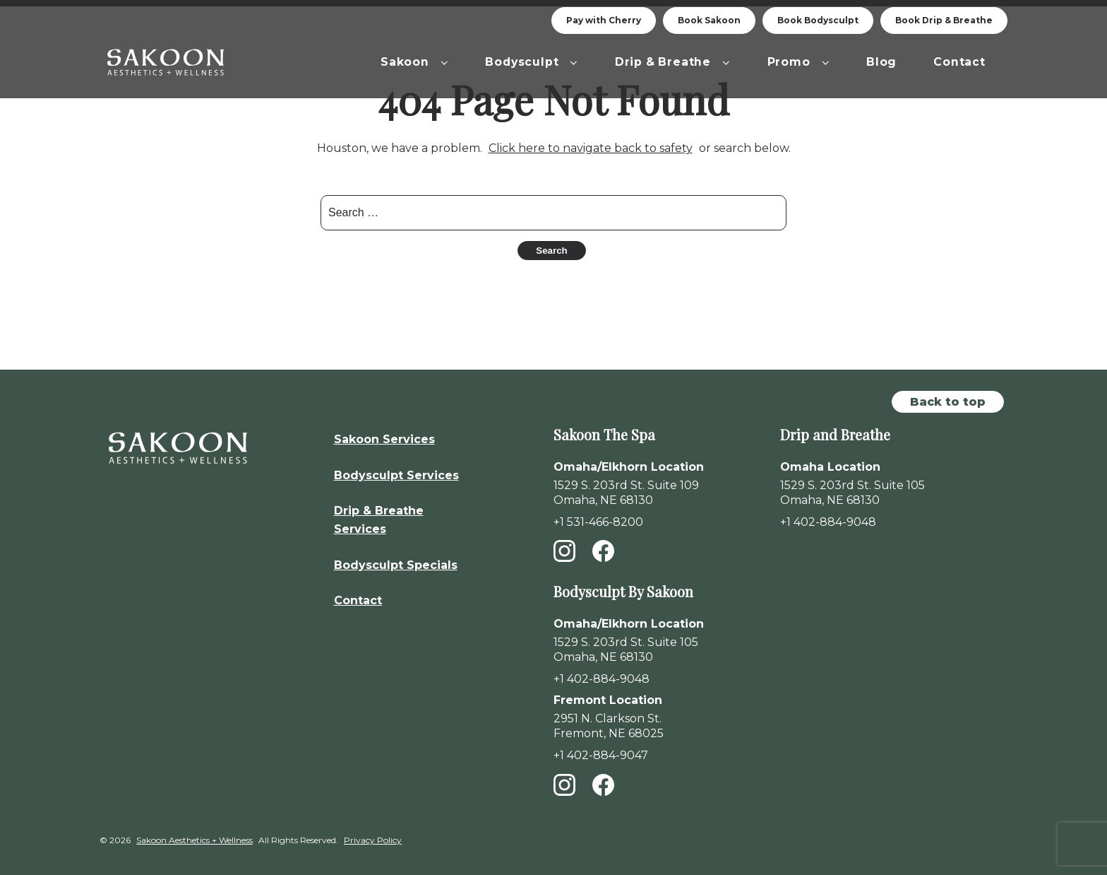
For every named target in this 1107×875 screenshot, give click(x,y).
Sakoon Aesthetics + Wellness (194, 834)
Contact (959, 62)
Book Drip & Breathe (944, 20)
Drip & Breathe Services (379, 514)
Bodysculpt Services (396, 469)
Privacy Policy (373, 834)
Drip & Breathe (673, 62)
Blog (881, 62)
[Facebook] (603, 552)
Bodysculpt (531, 62)
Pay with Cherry (603, 20)
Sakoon (414, 62)
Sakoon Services (384, 433)
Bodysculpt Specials (395, 558)
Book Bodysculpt (817, 20)
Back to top (948, 395)
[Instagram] (564, 552)
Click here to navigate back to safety (591, 142)
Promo (798, 62)
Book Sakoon (709, 20)
